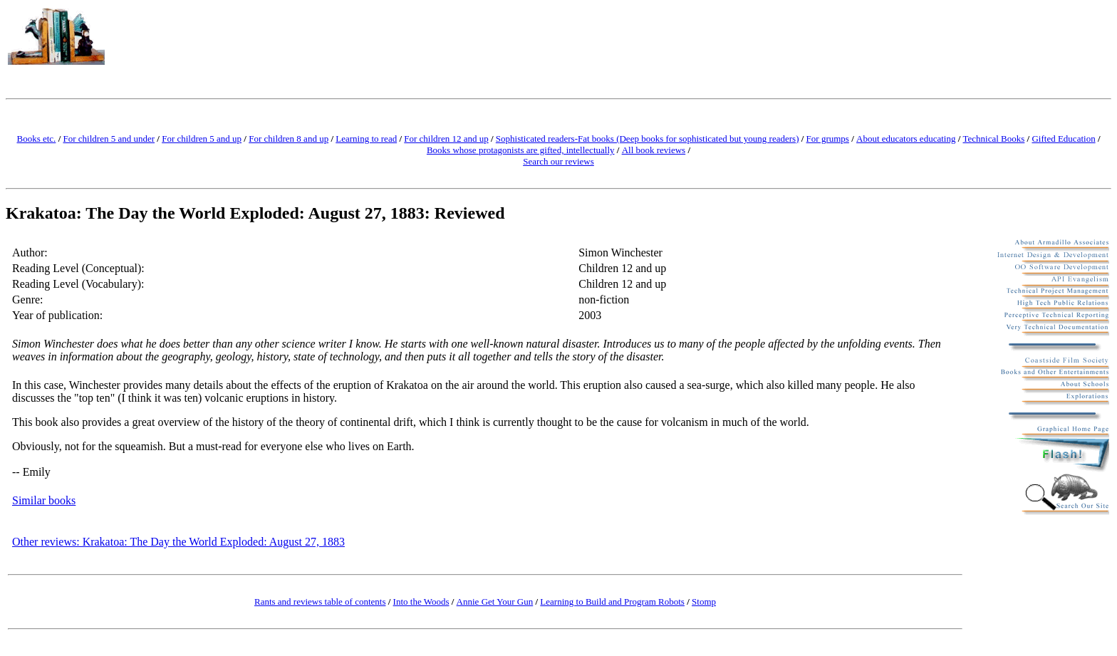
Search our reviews (558, 161)
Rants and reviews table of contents (319, 601)
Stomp (704, 601)
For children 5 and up (201, 138)
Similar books (44, 500)
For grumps (827, 138)
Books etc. (36, 138)
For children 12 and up (446, 138)
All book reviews (654, 150)
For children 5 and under (109, 138)
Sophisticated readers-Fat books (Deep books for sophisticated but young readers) (647, 138)
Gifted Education (1063, 138)
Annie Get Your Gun (495, 601)
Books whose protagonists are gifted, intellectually (521, 150)
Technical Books (994, 138)
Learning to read (366, 138)
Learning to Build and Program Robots (612, 601)
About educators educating (905, 138)
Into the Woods (421, 601)
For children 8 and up (288, 138)
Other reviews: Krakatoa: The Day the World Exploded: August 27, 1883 (178, 542)
